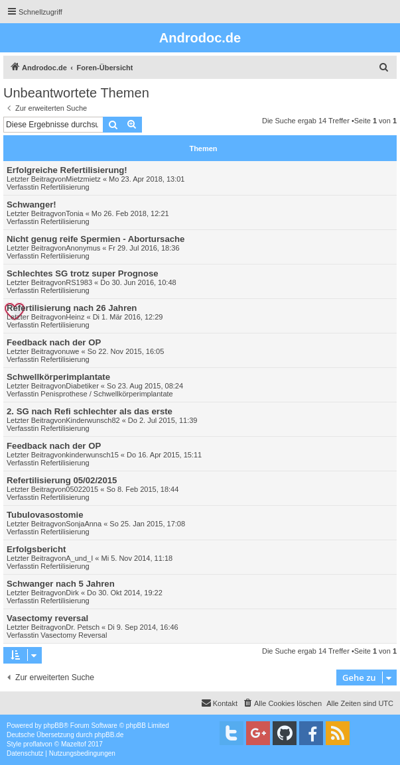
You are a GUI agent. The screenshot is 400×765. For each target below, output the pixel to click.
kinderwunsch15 (92, 455)
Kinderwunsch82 (92, 420)
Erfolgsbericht (36, 549)
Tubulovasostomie (45, 515)
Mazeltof (73, 744)
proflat (32, 744)
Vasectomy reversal (47, 618)
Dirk (72, 593)
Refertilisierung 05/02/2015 (62, 480)
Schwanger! (31, 204)
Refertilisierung (64, 187)
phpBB (54, 725)
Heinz (75, 317)
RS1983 (79, 282)
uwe (72, 351)
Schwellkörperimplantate (58, 377)
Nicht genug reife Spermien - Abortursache (95, 239)
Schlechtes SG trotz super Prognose (83, 273)
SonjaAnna (83, 524)
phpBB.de (108, 734)
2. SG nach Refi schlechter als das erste (89, 411)
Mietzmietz (83, 179)
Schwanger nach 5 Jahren (61, 584)
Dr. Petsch (83, 627)
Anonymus (83, 248)
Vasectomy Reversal (73, 635)
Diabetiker (82, 386)
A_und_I (79, 558)
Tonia (74, 213)
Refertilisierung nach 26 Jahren (72, 308)
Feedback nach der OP (54, 342)
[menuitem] (384, 68)
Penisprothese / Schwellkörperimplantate (106, 394)
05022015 (82, 489)
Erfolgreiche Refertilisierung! (67, 170)
